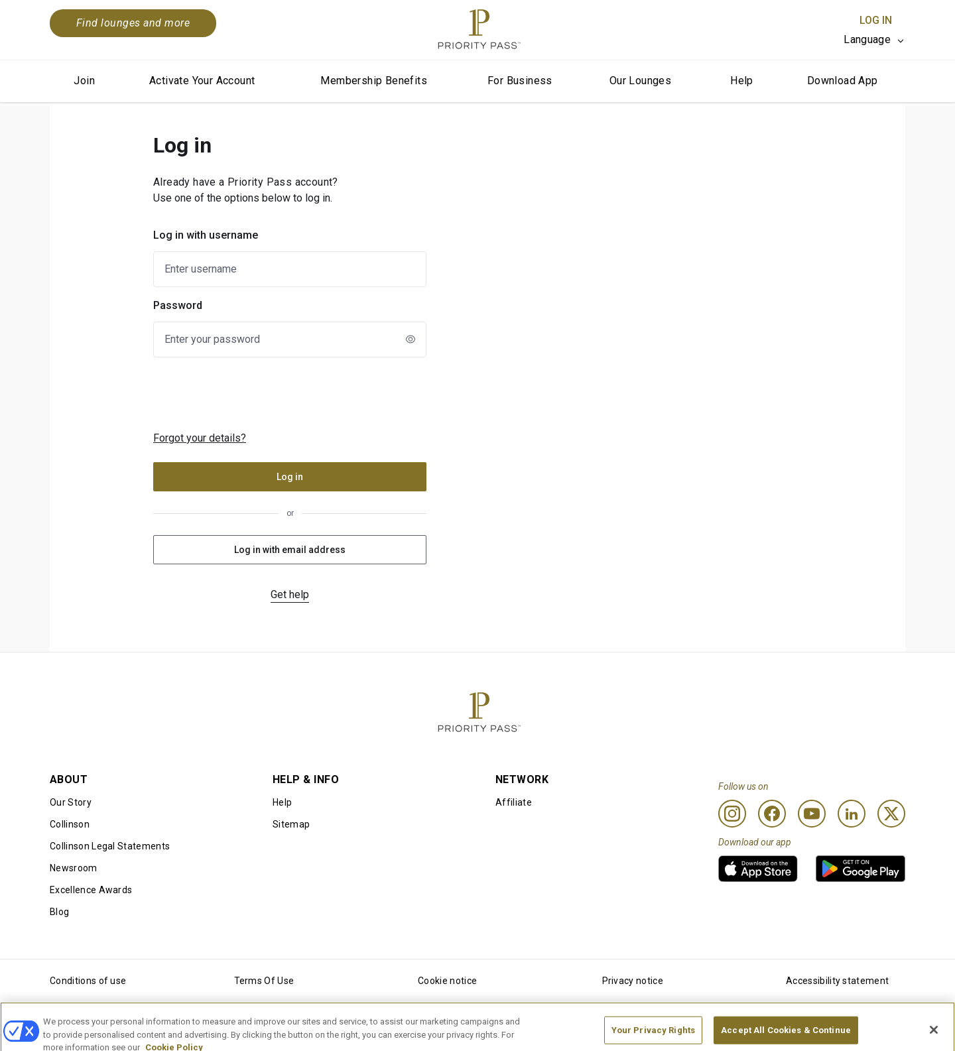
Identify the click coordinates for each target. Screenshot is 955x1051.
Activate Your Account (202, 80)
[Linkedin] (851, 814)
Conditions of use (88, 980)
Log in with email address (290, 549)
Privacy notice (632, 980)
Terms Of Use (264, 980)
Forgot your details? (199, 438)
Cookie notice (447, 980)
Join (84, 80)
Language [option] (867, 39)
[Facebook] (772, 814)
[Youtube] (812, 814)
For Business (519, 80)
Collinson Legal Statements (110, 846)
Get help (290, 594)
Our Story (71, 802)
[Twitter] (891, 814)
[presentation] (262, 394)
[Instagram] (732, 814)
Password (177, 305)
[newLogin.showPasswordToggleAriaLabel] (410, 339)
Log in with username (205, 235)
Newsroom (73, 868)
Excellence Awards (91, 890)
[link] (758, 868)
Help (741, 80)
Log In (876, 20)
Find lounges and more (133, 23)
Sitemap (291, 824)
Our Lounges (640, 80)
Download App (842, 80)
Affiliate (513, 802)
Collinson (70, 824)
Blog (59, 911)
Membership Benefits (373, 80)
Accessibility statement (837, 980)
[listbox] (874, 39)
